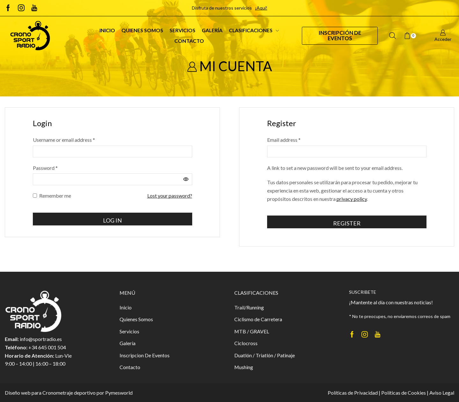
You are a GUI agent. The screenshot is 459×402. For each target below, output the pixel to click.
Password (45, 168)
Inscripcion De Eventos (145, 355)
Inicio (107, 30)
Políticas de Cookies (403, 393)
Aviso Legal (441, 393)
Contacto (189, 41)
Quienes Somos (142, 30)
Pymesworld (119, 393)
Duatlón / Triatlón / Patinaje (264, 355)
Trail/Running (249, 307)
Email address (284, 140)
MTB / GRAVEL (251, 331)
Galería (212, 30)
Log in (112, 220)
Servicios (182, 30)
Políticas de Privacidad (353, 393)
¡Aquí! (261, 8)
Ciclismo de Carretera (258, 319)
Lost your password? (169, 196)
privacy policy (352, 199)
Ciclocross (246, 343)
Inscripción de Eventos (340, 35)
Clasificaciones (254, 30)
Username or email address (64, 140)
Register (347, 223)
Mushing (243, 367)
